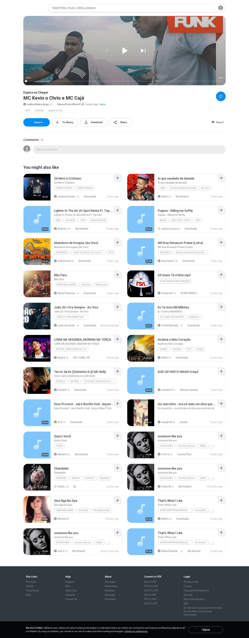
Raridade (177, 349)
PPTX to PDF (151, 586)
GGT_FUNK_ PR (79, 357)
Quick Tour (71, 590)
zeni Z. (59, 551)
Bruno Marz (200, 510)
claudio (181, 422)
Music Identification (194, 599)
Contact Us (71, 599)
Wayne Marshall (98, 220)
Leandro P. (165, 389)
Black (163, 220)
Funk (162, 188)
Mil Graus (165, 252)
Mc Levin (205, 188)
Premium (31, 581)
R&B (58, 220)
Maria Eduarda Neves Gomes (169, 551)
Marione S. (61, 518)
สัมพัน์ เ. (60, 486)
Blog (28, 594)
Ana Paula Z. (166, 261)
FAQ (67, 586)
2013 (189, 349)
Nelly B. (163, 518)
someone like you (186, 446)
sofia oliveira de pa (36, 104)
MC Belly (61, 381)
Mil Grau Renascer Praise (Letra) (191, 252)
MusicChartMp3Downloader (175, 510)
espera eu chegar (57, 110)
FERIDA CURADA (64, 188)
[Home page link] (35, 8)
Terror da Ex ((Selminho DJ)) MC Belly (100, 381)
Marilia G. (61, 454)
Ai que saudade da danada (183, 188)
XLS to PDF (150, 594)
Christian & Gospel (66, 284)
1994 (82, 220)
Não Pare (86, 284)
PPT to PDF (150, 599)
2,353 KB (39, 110)
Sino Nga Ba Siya (102, 510)
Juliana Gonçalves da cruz (65, 196)
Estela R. (60, 389)
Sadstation (194, 317)
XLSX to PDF (151, 603)
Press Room (32, 590)
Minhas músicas (187, 389)
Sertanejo (62, 252)
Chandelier (104, 478)
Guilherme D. (62, 261)
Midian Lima (101, 284)
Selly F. (163, 357)
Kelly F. (163, 196)
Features (70, 594)
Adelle (203, 446)
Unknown (61, 478)
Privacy (188, 586)
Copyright (110, 594)
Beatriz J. (61, 228)
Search (30, 586)
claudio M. (165, 422)
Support (69, 581)
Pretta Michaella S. (169, 325)
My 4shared (180, 196)
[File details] (37, 187)
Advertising (111, 586)
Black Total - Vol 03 (181, 220)
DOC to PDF (150, 581)
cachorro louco (168, 228)
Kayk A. (60, 357)
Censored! (70, 220)
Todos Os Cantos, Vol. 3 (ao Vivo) (89, 252)
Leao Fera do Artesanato (65, 325)
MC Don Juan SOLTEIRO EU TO (71, 349)
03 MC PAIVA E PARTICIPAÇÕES (175, 281)
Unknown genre (64, 510)
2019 (110, 252)
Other (59, 446)
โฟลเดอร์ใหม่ (182, 454)
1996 (197, 220)
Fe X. (58, 422)
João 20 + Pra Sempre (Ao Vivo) (72, 317)
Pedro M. (164, 486)
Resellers (110, 590)
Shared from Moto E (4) (68, 104)
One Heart (83, 510)
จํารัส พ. (164, 454)
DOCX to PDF (151, 590)
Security (188, 594)
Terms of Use (191, 581)
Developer (110, 599)
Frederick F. (165, 293)
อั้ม (73, 486)
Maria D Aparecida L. (65, 293)
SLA (186, 603)
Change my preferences (135, 631)
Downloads (88, 196)
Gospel (164, 349)
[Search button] (211, 8)
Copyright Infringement (196, 590)
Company (110, 581)
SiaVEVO (76, 478)
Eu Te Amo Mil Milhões (172, 317)
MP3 (28, 110)
